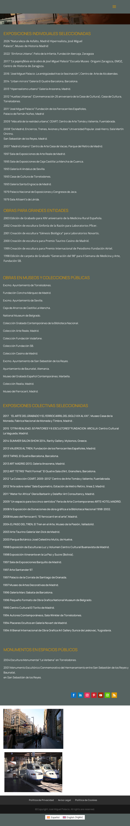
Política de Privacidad (41, 800)
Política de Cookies (86, 800)
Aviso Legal (64, 800)
